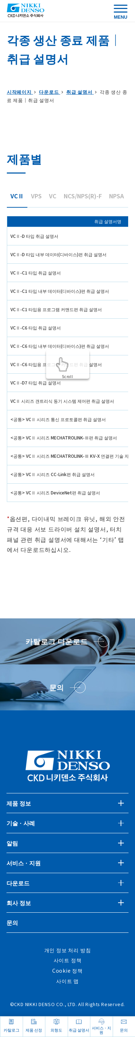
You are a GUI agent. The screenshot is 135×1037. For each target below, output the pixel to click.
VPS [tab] (36, 196)
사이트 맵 (67, 981)
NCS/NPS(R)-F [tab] (83, 196)
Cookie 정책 (67, 970)
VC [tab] (53, 196)
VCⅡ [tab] (17, 196)
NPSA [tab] (116, 196)
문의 (12, 922)
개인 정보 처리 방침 (67, 950)
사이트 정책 (68, 960)
